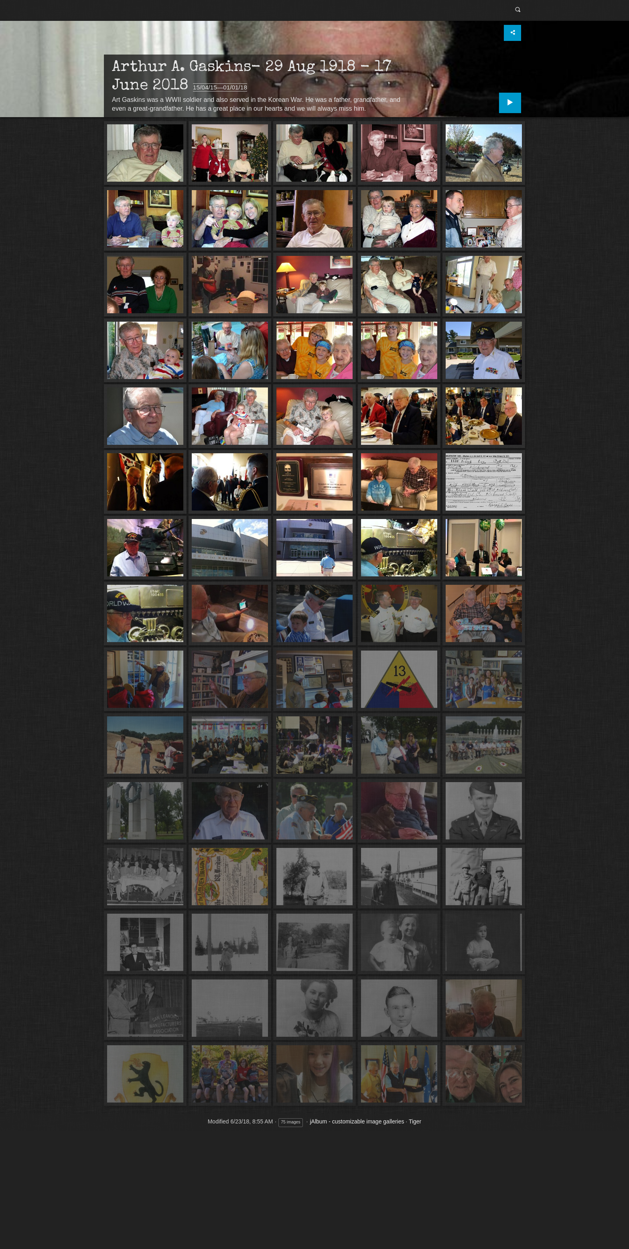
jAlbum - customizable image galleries (357, 1121)
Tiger (415, 1121)
